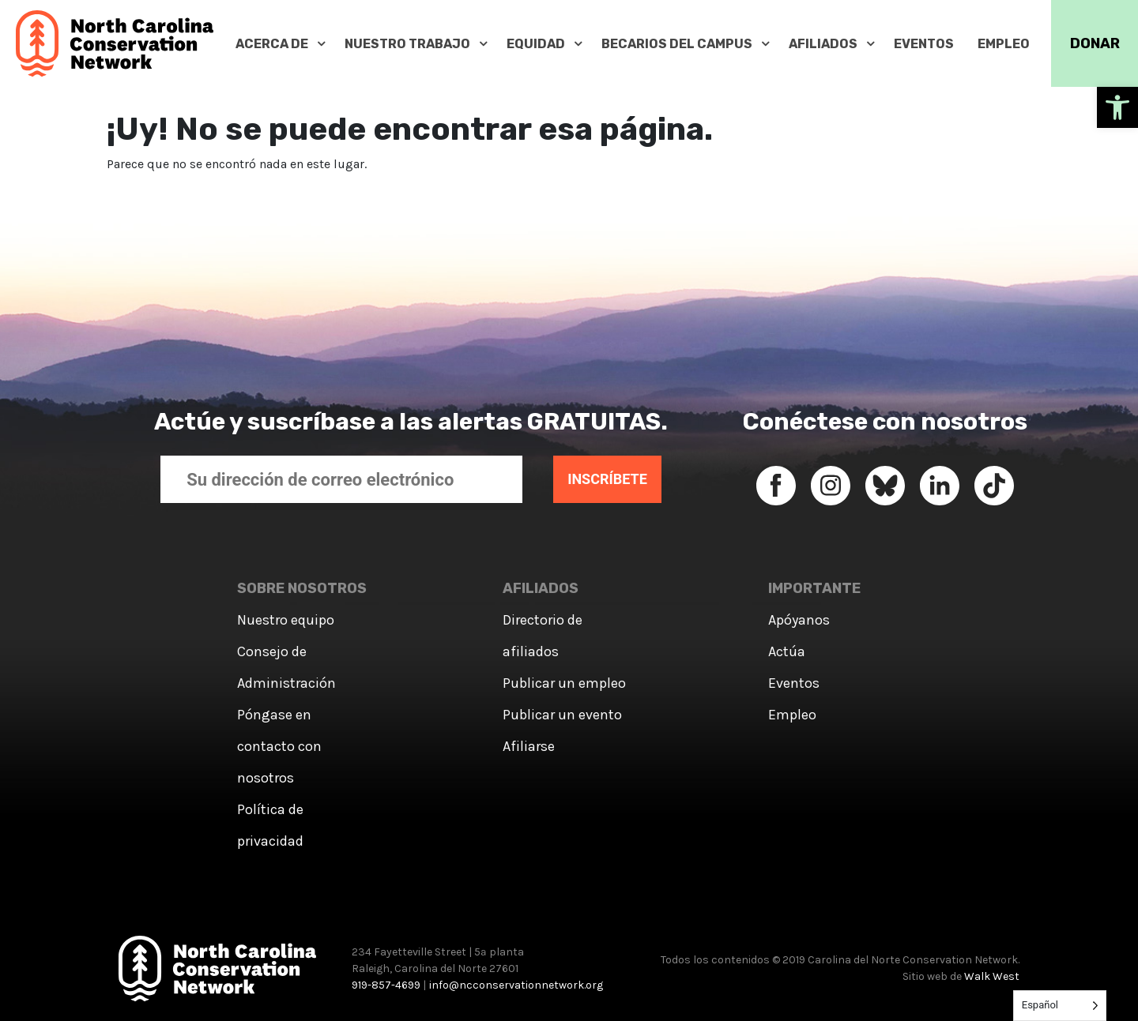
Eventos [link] (794, 683)
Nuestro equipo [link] (285, 620)
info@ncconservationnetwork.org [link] (516, 985)
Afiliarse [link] (529, 746)
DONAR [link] (1095, 43)
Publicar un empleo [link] (564, 683)
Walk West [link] (991, 976)
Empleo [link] (792, 714)
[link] (1117, 107)
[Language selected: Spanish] (1059, 1005)
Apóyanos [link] (799, 620)
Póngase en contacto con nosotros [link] (279, 746)
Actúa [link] (786, 651)
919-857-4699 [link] (386, 985)
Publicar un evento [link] (562, 714)
